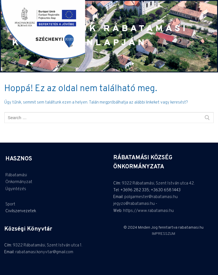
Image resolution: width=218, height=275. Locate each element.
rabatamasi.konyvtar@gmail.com (44, 252)
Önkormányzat (18, 182)
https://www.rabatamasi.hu (148, 211)
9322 (127, 183)
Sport (10, 204)
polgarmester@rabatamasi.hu (151, 197)
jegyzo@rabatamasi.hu (134, 204)
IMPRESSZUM (163, 233)
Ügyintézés (15, 189)
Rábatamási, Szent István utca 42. (164, 183)
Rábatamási (16, 175)
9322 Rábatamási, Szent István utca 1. (47, 245)
